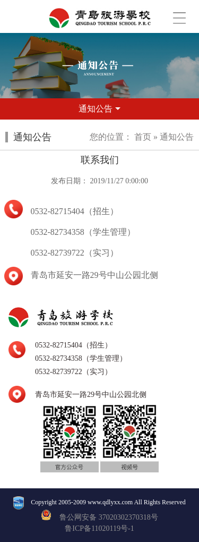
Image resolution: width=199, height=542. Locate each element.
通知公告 (177, 136)
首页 (142, 136)
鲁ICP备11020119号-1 (99, 528)
